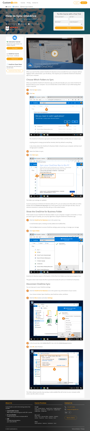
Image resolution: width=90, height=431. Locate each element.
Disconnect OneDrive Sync (38, 284)
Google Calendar (41, 408)
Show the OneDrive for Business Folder (44, 211)
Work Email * (58, 21)
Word (55, 418)
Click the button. (35, 90)
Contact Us (35, 3)
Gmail (36, 408)
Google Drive (43, 409)
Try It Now (14, 48)
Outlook (36, 418)
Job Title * (72, 16)
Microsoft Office (44, 416)
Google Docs (37, 409)
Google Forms (50, 409)
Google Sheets (57, 409)
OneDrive (16, 6)
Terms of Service (76, 429)
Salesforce (45, 423)
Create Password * (74, 21)
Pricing (28, 3)
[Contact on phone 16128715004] (74, 407)
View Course (14, 59)
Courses (23, 3)
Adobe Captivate (38, 423)
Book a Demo (71, 418)
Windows (51, 418)
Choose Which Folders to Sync (40, 79)
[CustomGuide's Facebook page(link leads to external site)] (69, 412)
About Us (9, 403)
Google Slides (37, 411)
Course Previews (40, 403)
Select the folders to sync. (37, 151)
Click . (32, 93)
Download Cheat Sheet (15, 71)
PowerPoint (41, 418)
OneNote (56, 416)
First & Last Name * (59, 16)
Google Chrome (49, 408)
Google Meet (44, 411)
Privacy (82, 429)
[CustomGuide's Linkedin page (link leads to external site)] (66, 412)
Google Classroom (57, 408)
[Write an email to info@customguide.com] (74, 409)
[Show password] (81, 24)
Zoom (55, 423)
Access (36, 416)
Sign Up (84, 2)
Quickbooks (50, 423)
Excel (39, 416)
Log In (76, 2)
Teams (46, 418)
